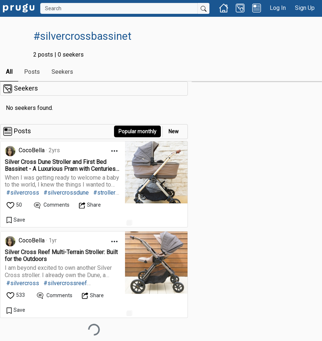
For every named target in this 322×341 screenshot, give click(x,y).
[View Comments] (51, 205)
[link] (18, 7)
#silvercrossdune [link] (66, 192)
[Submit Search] (203, 8)
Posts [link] (32, 71)
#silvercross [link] (22, 192)
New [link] (173, 131)
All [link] (9, 71)
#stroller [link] (104, 192)
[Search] (119, 8)
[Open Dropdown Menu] (114, 151)
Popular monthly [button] (137, 131)
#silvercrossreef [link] (65, 283)
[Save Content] (15, 219)
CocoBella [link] (32, 150)
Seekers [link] (62, 71)
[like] (14, 205)
